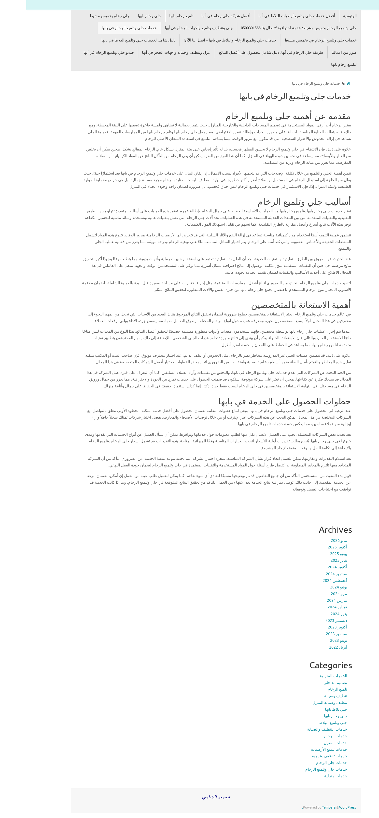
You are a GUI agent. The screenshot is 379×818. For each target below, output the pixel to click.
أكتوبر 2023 (311, 627)
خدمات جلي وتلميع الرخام (300, 769)
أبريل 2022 (312, 647)
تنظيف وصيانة (309, 696)
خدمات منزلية (309, 776)
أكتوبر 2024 (311, 567)
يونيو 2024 (312, 587)
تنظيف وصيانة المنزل (303, 702)
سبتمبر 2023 (310, 633)
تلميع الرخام (311, 689)
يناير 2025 (312, 560)
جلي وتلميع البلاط (307, 722)
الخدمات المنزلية (307, 676)
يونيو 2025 (312, 553)
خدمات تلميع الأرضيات (303, 749)
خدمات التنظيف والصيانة (301, 729)
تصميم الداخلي (309, 682)
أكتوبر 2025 (311, 547)
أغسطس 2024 (308, 580)
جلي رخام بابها (309, 716)
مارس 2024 (311, 600)
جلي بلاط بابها (310, 709)
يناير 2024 (312, 614)
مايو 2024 (313, 593)
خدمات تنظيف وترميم (303, 756)
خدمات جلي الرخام (305, 762)
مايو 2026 (313, 540)
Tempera (302, 807)
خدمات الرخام (309, 736)
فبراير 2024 (311, 607)
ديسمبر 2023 (310, 620)
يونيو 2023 (312, 640)
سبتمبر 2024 (310, 574)
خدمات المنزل (309, 742)
